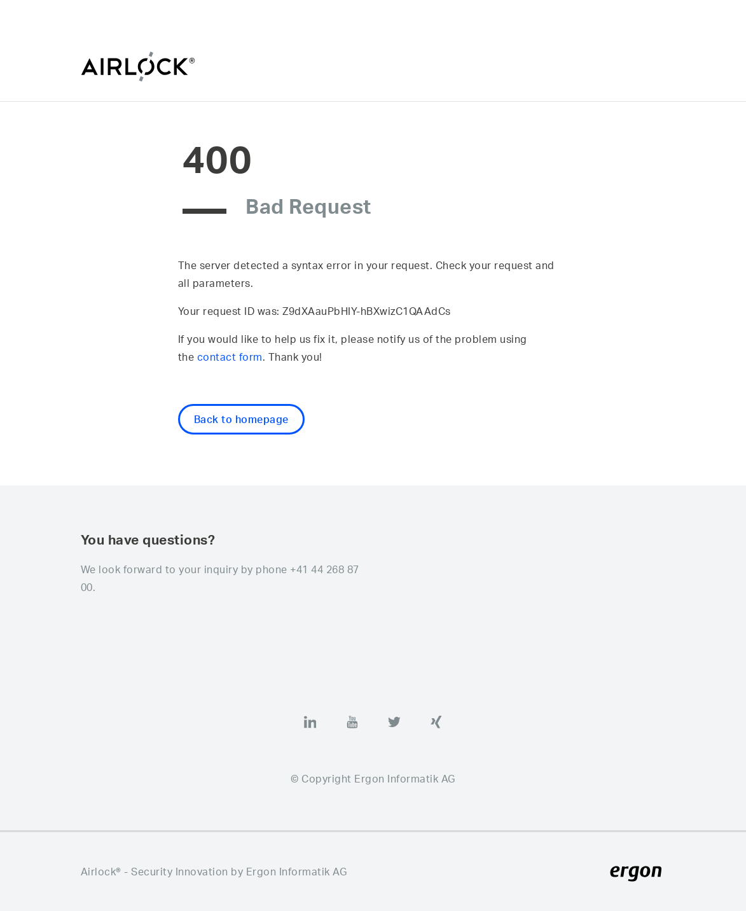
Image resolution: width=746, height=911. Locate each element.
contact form (230, 357)
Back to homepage (241, 419)
